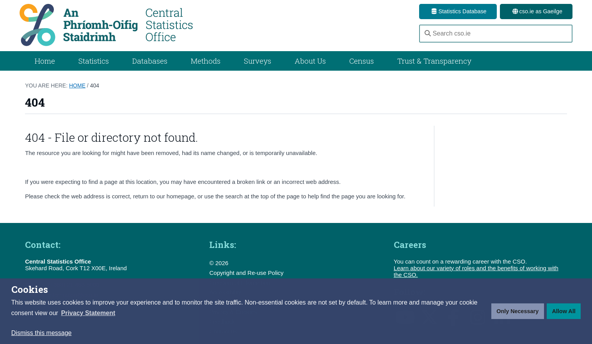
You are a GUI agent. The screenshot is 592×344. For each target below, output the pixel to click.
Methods (205, 61)
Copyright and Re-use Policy (246, 272)
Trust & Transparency (434, 61)
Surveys (257, 61)
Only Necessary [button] (517, 311)
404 (94, 85)
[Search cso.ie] (495, 34)
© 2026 (218, 263)
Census (361, 61)
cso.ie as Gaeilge (536, 11)
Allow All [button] (563, 311)
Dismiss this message (41, 333)
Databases (149, 61)
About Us (310, 61)
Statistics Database (457, 11)
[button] (88, 313)
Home (45, 61)
